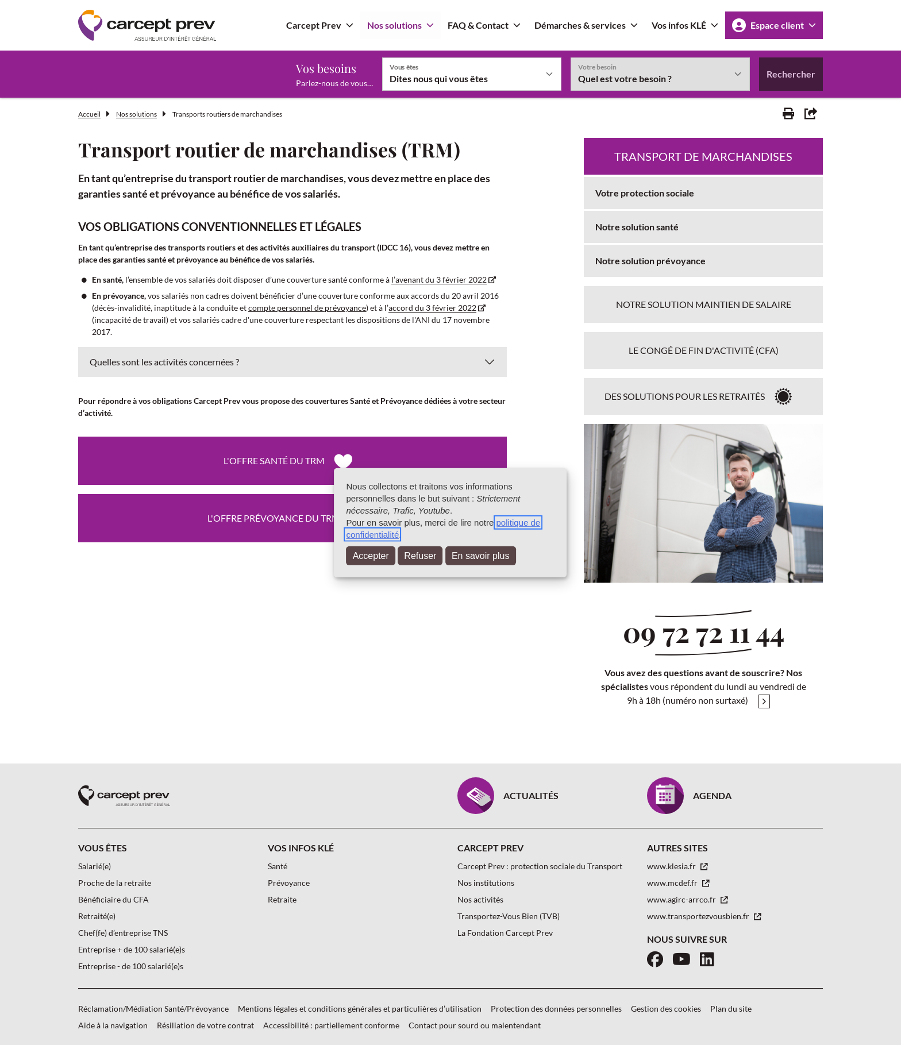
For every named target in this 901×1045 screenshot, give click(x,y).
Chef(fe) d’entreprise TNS (123, 933)
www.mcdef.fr (673, 883)
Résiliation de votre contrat (205, 1025)
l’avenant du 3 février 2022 (439, 279)
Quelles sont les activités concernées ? (164, 361)
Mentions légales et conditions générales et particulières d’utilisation (360, 1008)
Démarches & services (580, 25)
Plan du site (731, 1008)
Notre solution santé (637, 226)
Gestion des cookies (666, 1008)
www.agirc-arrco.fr (682, 899)
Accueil (89, 114)
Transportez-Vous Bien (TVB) (508, 916)
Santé (277, 866)
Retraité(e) (96, 916)
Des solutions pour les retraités (684, 396)
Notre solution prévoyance (650, 260)
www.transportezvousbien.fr (699, 916)
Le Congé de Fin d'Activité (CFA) (704, 350)
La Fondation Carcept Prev (505, 933)
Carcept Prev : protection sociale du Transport (539, 866)
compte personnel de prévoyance (307, 308)
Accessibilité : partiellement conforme (331, 1025)
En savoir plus (481, 556)
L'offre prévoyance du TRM (273, 517)
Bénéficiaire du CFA (113, 899)
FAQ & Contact (478, 25)
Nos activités (480, 899)
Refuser (420, 556)
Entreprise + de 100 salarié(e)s (131, 949)
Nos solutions (394, 25)
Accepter (371, 556)
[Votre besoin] (660, 74)
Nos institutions (485, 883)
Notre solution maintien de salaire (703, 304)
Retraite (282, 899)
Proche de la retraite (114, 883)
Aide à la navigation (113, 1025)
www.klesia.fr (672, 866)
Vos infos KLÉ (679, 25)
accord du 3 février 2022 (432, 308)
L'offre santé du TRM (274, 460)
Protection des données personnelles (556, 1008)
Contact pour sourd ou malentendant (475, 1025)
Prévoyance (289, 883)
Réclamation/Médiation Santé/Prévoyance (153, 1008)
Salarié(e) (94, 866)
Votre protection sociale (644, 192)
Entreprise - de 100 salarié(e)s (130, 966)
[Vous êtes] (471, 74)
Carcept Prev (313, 25)
